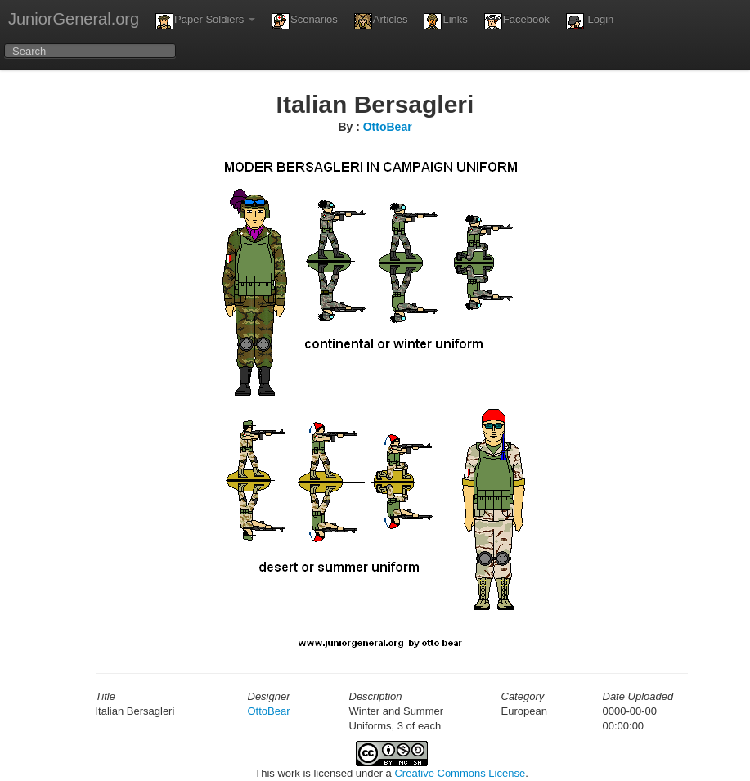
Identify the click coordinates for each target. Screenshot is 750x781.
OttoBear (387, 126)
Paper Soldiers (205, 21)
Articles (381, 21)
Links (445, 21)
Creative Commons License (459, 773)
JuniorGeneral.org (73, 19)
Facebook (517, 21)
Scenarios (305, 21)
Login (589, 21)
